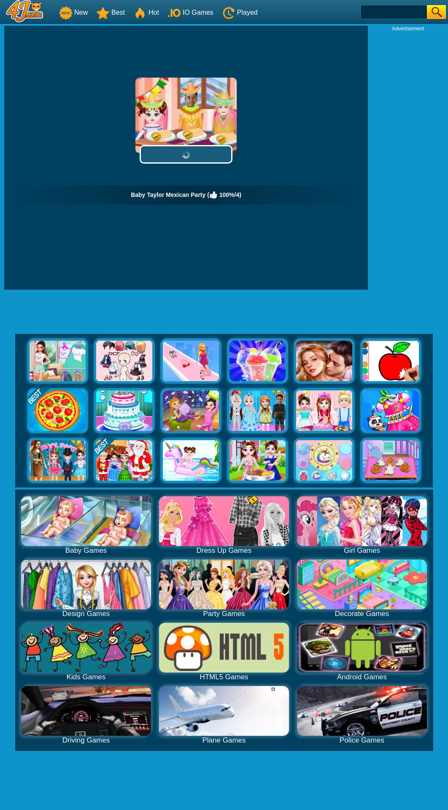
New (73, 12)
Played (240, 12)
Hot (146, 12)
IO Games (190, 12)
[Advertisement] (408, 158)
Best (110, 12)
